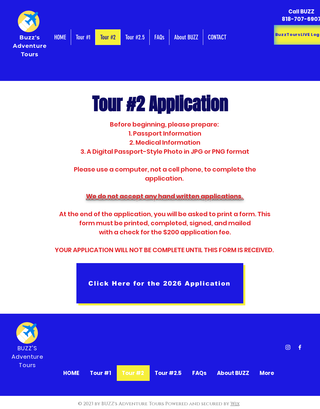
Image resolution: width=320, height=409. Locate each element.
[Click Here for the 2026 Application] (159, 283)
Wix (235, 404)
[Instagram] (288, 347)
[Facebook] (300, 347)
